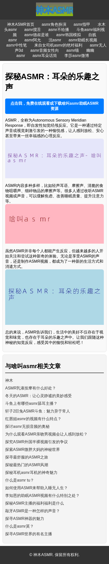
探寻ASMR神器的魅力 (24, 518)
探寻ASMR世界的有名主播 (28, 534)
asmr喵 (72, 50)
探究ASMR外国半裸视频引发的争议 (36, 442)
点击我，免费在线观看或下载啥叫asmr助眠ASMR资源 (54, 106)
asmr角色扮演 (54, 24)
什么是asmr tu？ (19, 480)
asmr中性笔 (16, 45)
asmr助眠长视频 (83, 40)
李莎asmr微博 (76, 55)
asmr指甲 (82, 24)
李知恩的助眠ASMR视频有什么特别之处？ (42, 495)
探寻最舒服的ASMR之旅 (26, 457)
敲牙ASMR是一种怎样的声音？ (32, 511)
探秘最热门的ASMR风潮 (26, 465)
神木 (9, 380)
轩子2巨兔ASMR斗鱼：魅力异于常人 (37, 411)
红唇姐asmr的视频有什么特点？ (33, 419)
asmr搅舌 (32, 29)
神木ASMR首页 (20, 24)
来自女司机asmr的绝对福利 (58, 45)
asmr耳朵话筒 (45, 55)
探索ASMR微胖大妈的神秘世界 (32, 449)
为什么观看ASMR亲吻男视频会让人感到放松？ (46, 434)
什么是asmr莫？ (19, 526)
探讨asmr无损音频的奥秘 (27, 426)
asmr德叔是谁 (36, 35)
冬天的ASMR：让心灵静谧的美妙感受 (38, 396)
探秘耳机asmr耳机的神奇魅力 (31, 472)
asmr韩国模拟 (68, 35)
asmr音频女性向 (44, 50)
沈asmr (55, 40)
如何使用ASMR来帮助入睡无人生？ (36, 488)
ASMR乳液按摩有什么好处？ (30, 388)
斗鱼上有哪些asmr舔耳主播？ (31, 403)
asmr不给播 (58, 29)
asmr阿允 (32, 40)
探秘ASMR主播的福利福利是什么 (34, 503)
